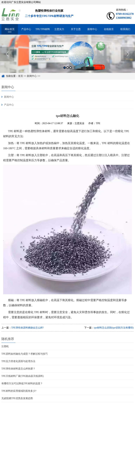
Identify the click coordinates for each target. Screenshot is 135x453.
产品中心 (26, 29)
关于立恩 (76, 29)
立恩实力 (59, 29)
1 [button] (64, 71)
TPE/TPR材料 (43, 29)
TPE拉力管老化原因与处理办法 (18, 361)
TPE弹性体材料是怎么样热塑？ (18, 368)
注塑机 (5, 346)
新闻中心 (92, 29)
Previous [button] (7, 57)
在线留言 (109, 29)
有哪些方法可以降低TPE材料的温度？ (22, 383)
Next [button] (128, 57)
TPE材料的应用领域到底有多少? (18, 391)
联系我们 (125, 29)
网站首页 (10, 29)
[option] (67, 57)
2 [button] (67, 71)
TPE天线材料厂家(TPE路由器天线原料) (22, 376)
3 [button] (70, 71)
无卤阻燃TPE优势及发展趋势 (17, 398)
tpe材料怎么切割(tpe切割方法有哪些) (114, 327)
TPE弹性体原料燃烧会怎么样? (27, 327)
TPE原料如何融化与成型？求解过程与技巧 (24, 354)
